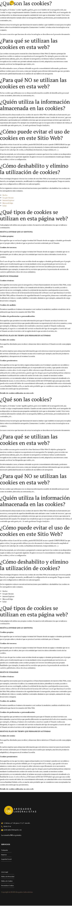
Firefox (5, 195)
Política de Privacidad (8, 877)
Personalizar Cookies (8, 886)
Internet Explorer (9, 200)
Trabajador (4, 850)
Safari (4, 206)
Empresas (4, 855)
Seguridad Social (6, 859)
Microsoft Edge (8, 203)
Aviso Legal (5, 872)
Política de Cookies (7, 881)
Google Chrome (8, 198)
